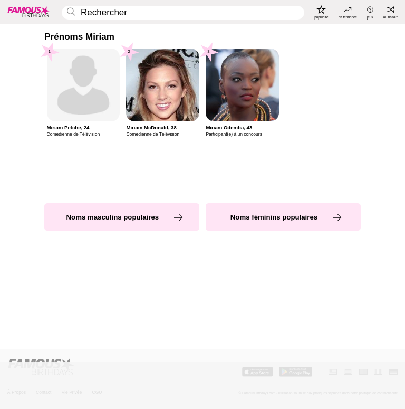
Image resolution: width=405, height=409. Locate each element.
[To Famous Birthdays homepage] (28, 12)
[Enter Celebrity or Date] (183, 13)
